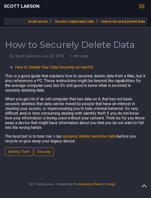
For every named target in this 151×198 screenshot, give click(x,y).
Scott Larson (21, 6)
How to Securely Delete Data (123, 21)
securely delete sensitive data (89, 136)
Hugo (111, 184)
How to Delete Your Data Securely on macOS (54, 67)
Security (44, 152)
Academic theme (91, 184)
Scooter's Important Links (74, 21)
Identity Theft (19, 152)
